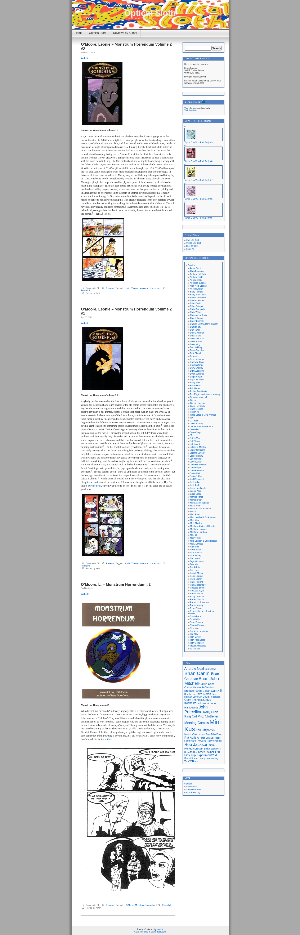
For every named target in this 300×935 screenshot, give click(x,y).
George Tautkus (197, 403)
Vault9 (160, 929)
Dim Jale (194, 356)
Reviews (110, 288)
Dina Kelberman (197, 359)
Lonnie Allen (196, 491)
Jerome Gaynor (197, 453)
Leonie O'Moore (131, 288)
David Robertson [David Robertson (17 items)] (211, 696)
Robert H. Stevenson (200, 602)
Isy (191, 418)
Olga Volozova (197, 561)
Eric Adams (195, 385)
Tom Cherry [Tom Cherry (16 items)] (199, 758)
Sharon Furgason (198, 625)
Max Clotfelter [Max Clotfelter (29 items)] (208, 716)
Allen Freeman (196, 271)
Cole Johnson (196, 318)
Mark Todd (195, 506)
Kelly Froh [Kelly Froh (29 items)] (210, 712)
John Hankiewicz (198, 465)
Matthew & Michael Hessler (202, 526)
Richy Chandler (197, 596)
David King (195, 344)
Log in (189, 784)
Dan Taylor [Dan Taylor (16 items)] (189, 694)
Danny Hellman (197, 333)
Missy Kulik (195, 538)
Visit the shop (190, 110)
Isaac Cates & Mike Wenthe (203, 415)
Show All (190, 249)
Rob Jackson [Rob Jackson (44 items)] (196, 744)
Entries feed (191, 787)
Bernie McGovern (198, 297)
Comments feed (193, 789)
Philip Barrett (196, 579)
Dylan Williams (197, 374)
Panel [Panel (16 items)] (219, 734)
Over (192, 246)
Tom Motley (195, 637)
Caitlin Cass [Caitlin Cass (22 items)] (206, 683)
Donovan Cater (197, 362)
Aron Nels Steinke (198, 286)
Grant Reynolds (197, 406)
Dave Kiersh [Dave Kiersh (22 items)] (203, 693)
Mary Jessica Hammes (200, 508)
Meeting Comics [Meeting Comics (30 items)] (196, 723)
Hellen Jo (194, 412)
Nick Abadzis (196, 552)
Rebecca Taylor (197, 591)
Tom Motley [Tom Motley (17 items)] (212, 758)
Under (192, 240)
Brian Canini (195, 303)
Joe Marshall (196, 459)
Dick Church (195, 353)
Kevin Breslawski (198, 488)
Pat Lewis (194, 570)
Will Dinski (195, 649)
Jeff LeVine (195, 438)
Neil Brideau (195, 550)
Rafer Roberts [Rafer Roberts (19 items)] (198, 740)
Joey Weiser (196, 462)
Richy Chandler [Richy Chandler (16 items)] (214, 740)
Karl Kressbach (197, 479)
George (193, 400)
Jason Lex (195, 429)
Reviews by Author (125, 33)
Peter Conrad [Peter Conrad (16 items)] (206, 738)
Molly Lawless (196, 544)
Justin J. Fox (196, 476)
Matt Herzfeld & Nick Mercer (203, 517)
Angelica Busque (198, 283)
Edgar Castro (196, 377)
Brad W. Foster (197, 300)
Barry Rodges (196, 292)
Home (78, 33)
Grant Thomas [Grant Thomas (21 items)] (193, 699)
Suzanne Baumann (199, 631)
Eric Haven (195, 388)
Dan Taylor (195, 330)
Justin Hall (195, 473)
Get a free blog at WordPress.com (150, 932)
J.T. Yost (194, 421)
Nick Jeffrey (195, 555)
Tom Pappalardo (197, 640)
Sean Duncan (196, 622)
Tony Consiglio (197, 643)
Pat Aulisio (195, 567)
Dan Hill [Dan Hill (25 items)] (216, 690)
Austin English (196, 289)
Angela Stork (196, 280)
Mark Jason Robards (199, 503)
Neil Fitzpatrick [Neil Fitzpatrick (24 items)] (205, 730)
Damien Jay (195, 327)
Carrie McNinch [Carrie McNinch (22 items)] (194, 687)
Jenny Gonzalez (197, 450)
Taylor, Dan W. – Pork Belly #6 (198, 199)
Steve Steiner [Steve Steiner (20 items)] (206, 752)
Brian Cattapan (197, 306)
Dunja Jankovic (197, 371)
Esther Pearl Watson (199, 391)
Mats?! (193, 511)
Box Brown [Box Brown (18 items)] (210, 668)
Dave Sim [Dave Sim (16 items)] (197, 696)
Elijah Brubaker (197, 380)
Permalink (85, 290)
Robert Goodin (197, 599)
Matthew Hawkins (198, 529)
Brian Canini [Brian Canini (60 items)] (197, 673)
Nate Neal (194, 547)
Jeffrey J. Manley (198, 447)
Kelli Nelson (195, 482)
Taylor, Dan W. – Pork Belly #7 (198, 180)
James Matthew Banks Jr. (202, 426)
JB (191, 435)
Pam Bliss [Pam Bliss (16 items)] (211, 734)
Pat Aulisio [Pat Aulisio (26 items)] (191, 737)
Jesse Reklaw (196, 456)
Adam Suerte (196, 268)
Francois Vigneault (198, 397)
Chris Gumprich (197, 309)
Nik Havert (195, 558)
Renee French (196, 593)
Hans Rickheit (196, 409)
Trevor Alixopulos (198, 646)
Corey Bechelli (196, 321)
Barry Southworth (198, 295)
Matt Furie (195, 514)
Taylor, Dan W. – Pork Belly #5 (198, 218)
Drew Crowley (196, 368)
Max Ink (193, 535)
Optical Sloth (150, 13)
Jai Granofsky (196, 423)
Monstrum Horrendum (150, 288)
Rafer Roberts (196, 582)
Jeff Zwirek (195, 444)
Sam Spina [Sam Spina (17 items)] (204, 748)
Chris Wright (196, 312)
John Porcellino (197, 470)
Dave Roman (196, 341)
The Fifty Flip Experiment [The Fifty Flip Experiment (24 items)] (202, 753)
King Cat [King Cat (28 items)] (190, 716)
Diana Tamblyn (197, 350)
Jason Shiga (196, 432)
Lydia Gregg (195, 494)
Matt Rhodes (196, 523)
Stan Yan (194, 628)
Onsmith (194, 564)
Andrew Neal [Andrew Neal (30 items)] (194, 668)
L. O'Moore (129, 905)
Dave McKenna (197, 338)
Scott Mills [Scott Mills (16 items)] (215, 748)
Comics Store (98, 33)
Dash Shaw (195, 336)
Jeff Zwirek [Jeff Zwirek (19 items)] (203, 703)
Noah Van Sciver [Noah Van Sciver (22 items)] (194, 734)
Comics (191, 265)
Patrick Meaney (197, 573)
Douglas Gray (196, 365)
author (108, 739)
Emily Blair (195, 382)
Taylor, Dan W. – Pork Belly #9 (198, 142)
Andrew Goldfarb (198, 274)
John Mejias (195, 467)
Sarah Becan (196, 616)
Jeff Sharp (195, 441)
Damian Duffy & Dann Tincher (204, 324)
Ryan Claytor (196, 608)
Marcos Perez (196, 497)
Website (85, 58)
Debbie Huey (196, 347)
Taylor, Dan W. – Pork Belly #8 (198, 161)
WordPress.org (193, 792)
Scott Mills (195, 619)
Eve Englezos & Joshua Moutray (205, 394)
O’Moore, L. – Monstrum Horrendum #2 (116, 584)
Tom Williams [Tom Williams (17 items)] (191, 761)
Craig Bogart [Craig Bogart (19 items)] (203, 690)
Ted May (194, 634)
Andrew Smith (196, 277)
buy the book (94, 485)
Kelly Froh (195, 485)
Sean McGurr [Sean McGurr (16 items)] (191, 752)
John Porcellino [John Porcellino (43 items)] (196, 709)
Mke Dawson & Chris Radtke (203, 541)
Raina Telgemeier (198, 585)
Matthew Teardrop (198, 532)
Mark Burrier (196, 500)
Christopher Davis (198, 315)
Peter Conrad (196, 576)
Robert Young (196, 605)
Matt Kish (194, 520)
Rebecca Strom (197, 588)
